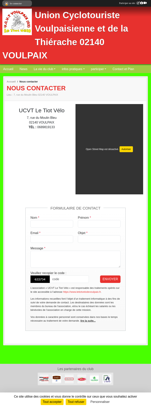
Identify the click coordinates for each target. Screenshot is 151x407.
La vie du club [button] (43, 69)
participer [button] (97, 69)
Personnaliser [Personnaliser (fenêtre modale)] (100, 401)
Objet (82, 233)
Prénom (84, 217)
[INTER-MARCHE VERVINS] (44, 378)
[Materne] (82, 378)
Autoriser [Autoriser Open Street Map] (126, 149)
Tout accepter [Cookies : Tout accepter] (52, 401)
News (24, 69)
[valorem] (94, 378)
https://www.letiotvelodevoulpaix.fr (82, 291)
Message (37, 248)
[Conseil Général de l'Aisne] (107, 378)
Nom (34, 217)
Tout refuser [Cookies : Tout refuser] (76, 401)
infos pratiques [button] (72, 69)
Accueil (8, 69)
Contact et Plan (123, 69)
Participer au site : (133, 3)
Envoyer (110, 279)
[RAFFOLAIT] (56, 378)
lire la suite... (88, 320)
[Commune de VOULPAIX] (69, 378)
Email (35, 233)
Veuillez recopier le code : (48, 273)
